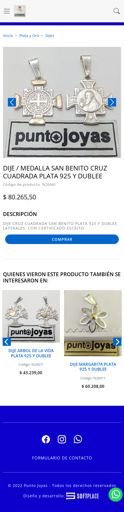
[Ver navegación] (7, 11)
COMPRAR (62, 239)
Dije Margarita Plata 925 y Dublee (93, 366)
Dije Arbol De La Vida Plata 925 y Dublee (31, 353)
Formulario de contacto (62, 458)
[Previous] (7, 341)
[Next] (117, 341)
